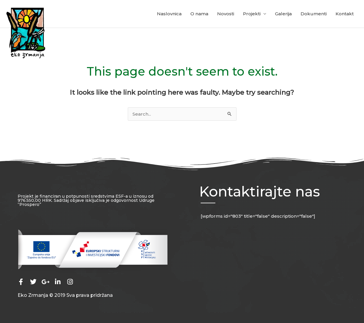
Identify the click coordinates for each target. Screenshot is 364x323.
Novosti (225, 13)
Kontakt (345, 13)
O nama (199, 13)
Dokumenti (314, 13)
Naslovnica (169, 13)
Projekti (252, 13)
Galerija (283, 13)
